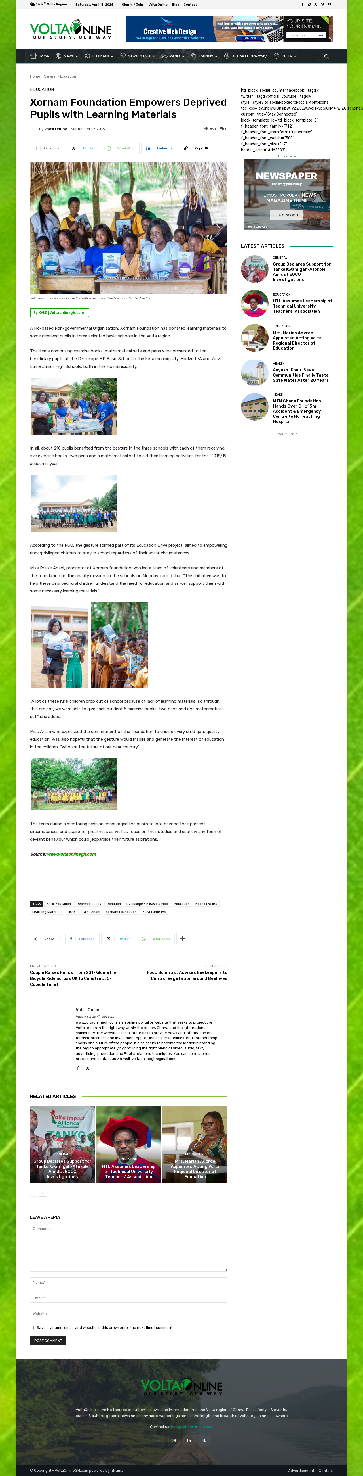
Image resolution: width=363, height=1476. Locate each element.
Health (279, 363)
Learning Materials (47, 911)
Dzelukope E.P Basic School (147, 903)
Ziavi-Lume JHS (154, 911)
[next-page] (42, 1193)
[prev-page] (33, 1193)
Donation (114, 903)
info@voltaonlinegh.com (192, 1427)
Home (35, 76)
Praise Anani (90, 911)
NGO (71, 911)
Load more (287, 433)
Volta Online (55, 129)
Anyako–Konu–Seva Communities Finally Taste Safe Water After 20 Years (301, 375)
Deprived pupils (89, 903)
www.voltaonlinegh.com (71, 854)
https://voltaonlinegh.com (95, 1016)
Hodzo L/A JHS (206, 903)
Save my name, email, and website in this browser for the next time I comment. (105, 1327)
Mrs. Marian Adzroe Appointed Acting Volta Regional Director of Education (195, 1169)
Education (68, 76)
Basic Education (59, 903)
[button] (326, 56)
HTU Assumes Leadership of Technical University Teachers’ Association (129, 1171)
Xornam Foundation (121, 911)
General (50, 76)
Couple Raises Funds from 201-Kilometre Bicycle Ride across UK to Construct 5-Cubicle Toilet (73, 978)
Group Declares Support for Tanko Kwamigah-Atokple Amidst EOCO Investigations (62, 1169)
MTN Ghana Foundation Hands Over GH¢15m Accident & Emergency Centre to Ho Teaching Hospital (297, 411)
